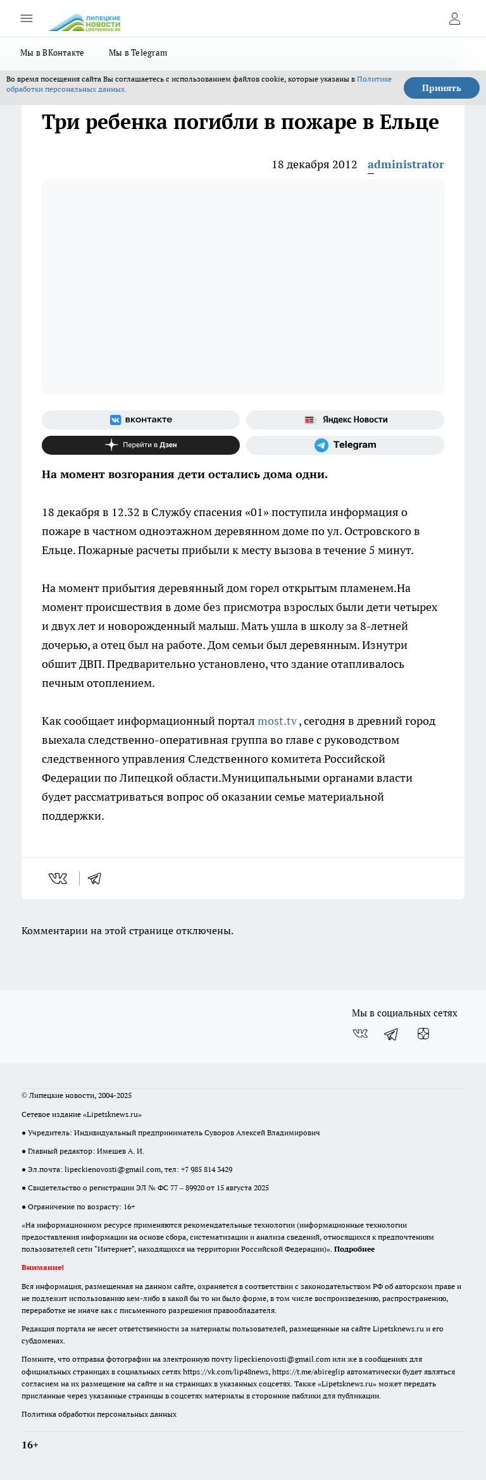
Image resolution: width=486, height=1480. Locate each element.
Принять (441, 88)
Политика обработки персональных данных (99, 1414)
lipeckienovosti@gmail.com (113, 1169)
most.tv (277, 720)
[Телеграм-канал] (345, 445)
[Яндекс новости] (345, 419)
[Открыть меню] (26, 18)
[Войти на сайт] (454, 18)
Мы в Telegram (138, 52)
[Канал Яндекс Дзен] (141, 445)
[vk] (59, 878)
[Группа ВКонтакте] (141, 419)
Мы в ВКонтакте (52, 52)
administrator (406, 164)
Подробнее (354, 1249)
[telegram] (98, 878)
